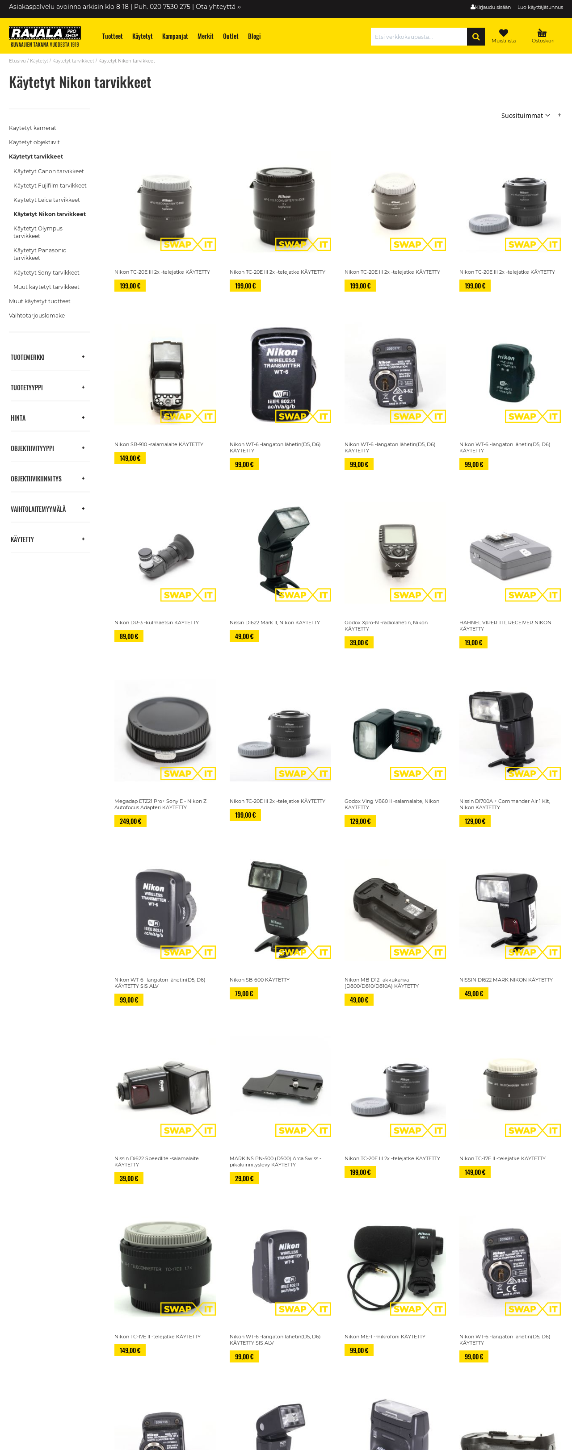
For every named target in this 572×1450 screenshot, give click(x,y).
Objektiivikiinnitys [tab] (36, 478)
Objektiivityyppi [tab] (32, 447)
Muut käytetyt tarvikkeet (46, 287)
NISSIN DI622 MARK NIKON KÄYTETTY (506, 980)
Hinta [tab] (18, 417)
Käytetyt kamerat (32, 128)
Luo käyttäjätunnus (540, 7)
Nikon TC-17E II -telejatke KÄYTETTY (502, 1158)
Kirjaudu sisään (493, 7)
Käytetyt (39, 61)
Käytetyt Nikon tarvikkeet (49, 214)
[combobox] (421, 37)
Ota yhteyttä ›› (218, 7)
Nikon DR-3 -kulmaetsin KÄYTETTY (156, 622)
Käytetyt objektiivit (34, 142)
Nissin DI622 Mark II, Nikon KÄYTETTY (275, 622)
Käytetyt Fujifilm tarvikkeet (50, 185)
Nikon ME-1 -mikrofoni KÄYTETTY (385, 1336)
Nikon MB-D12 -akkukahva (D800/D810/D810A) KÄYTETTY (382, 983)
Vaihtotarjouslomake (37, 315)
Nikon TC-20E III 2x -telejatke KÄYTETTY (162, 272)
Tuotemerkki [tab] (28, 356)
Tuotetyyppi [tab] (27, 387)
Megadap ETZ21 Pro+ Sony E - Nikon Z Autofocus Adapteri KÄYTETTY (160, 804)
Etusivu (17, 61)
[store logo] (49, 38)
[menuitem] (113, 36)
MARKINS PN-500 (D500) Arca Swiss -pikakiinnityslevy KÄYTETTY (275, 1161)
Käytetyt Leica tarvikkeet (46, 199)
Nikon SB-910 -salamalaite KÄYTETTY (158, 444)
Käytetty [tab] (22, 539)
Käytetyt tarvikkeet (73, 61)
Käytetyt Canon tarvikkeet (48, 171)
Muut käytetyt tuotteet (40, 301)
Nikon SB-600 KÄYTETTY (260, 980)
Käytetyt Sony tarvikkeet (46, 272)
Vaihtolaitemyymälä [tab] (38, 508)
